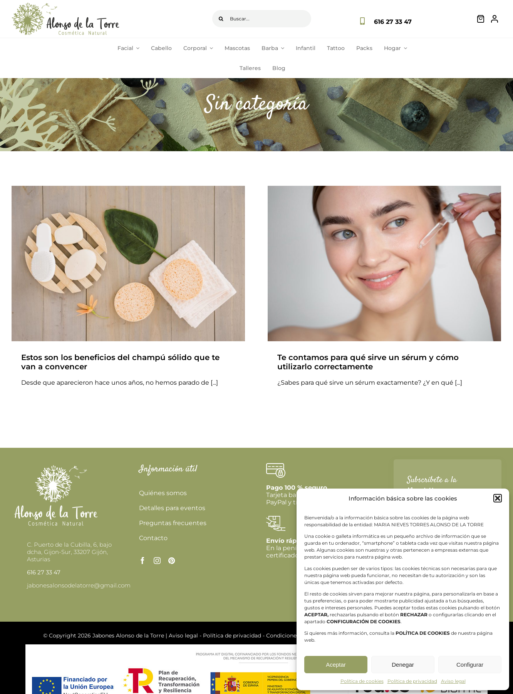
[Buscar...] (261, 18)
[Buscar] (221, 18)
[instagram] (157, 560)
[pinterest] (171, 560)
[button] (497, 498)
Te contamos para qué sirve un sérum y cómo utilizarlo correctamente (368, 362)
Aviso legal (453, 681)
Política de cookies (362, 681)
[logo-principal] (65, 5)
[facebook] (142, 560)
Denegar (403, 664)
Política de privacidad (412, 681)
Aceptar (336, 664)
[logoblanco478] (56, 466)
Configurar (469, 664)
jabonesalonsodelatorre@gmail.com (79, 585)
